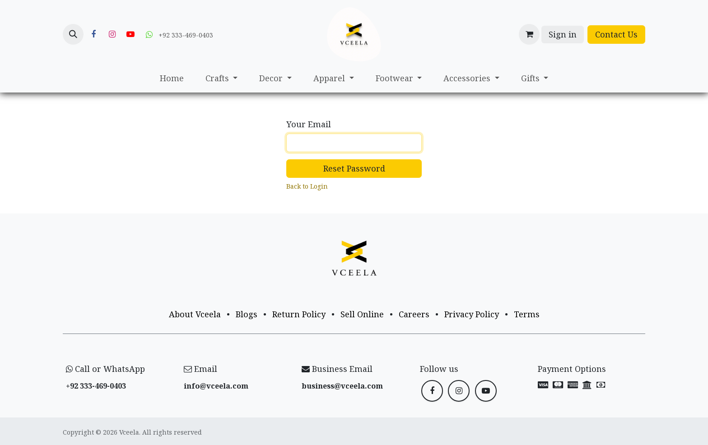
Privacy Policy (471, 314)
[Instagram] (112, 34)
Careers (414, 314)
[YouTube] (130, 34)
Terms (527, 314)
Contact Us (616, 34)
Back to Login (307, 186)
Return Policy (299, 314)
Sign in (563, 34)
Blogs (246, 314)
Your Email (308, 124)
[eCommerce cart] (529, 34)
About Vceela (195, 314)
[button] (73, 34)
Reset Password (354, 168)
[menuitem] (172, 78)
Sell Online (362, 314)
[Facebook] (93, 34)
